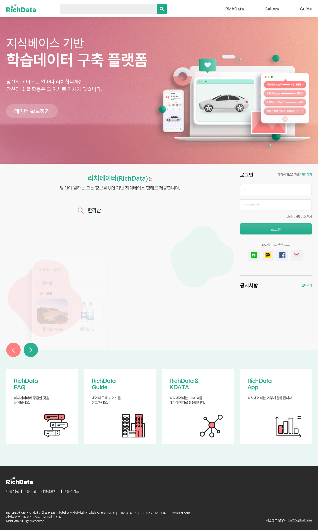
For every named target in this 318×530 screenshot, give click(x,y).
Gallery (272, 8)
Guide (306, 8)
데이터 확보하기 (32, 111)
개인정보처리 (50, 491)
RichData (234, 8)
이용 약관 (12, 491)
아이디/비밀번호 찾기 (299, 217)
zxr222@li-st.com (300, 520)
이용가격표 (71, 491)
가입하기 (306, 174)
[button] (13, 350)
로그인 (275, 229)
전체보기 (306, 285)
